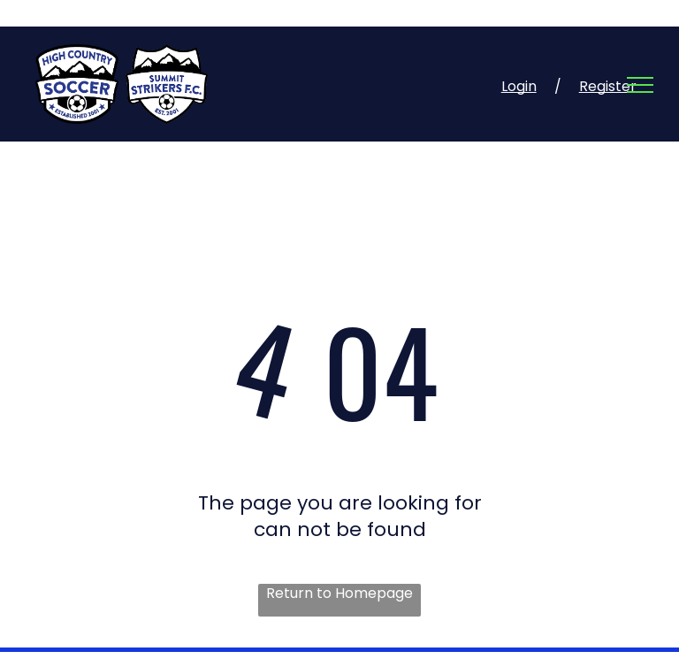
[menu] (640, 85)
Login (519, 86)
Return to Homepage (339, 593)
